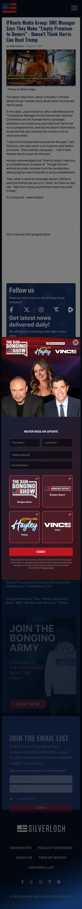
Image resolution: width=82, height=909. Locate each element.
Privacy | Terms (48, 568)
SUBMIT (41, 552)
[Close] (76, 342)
